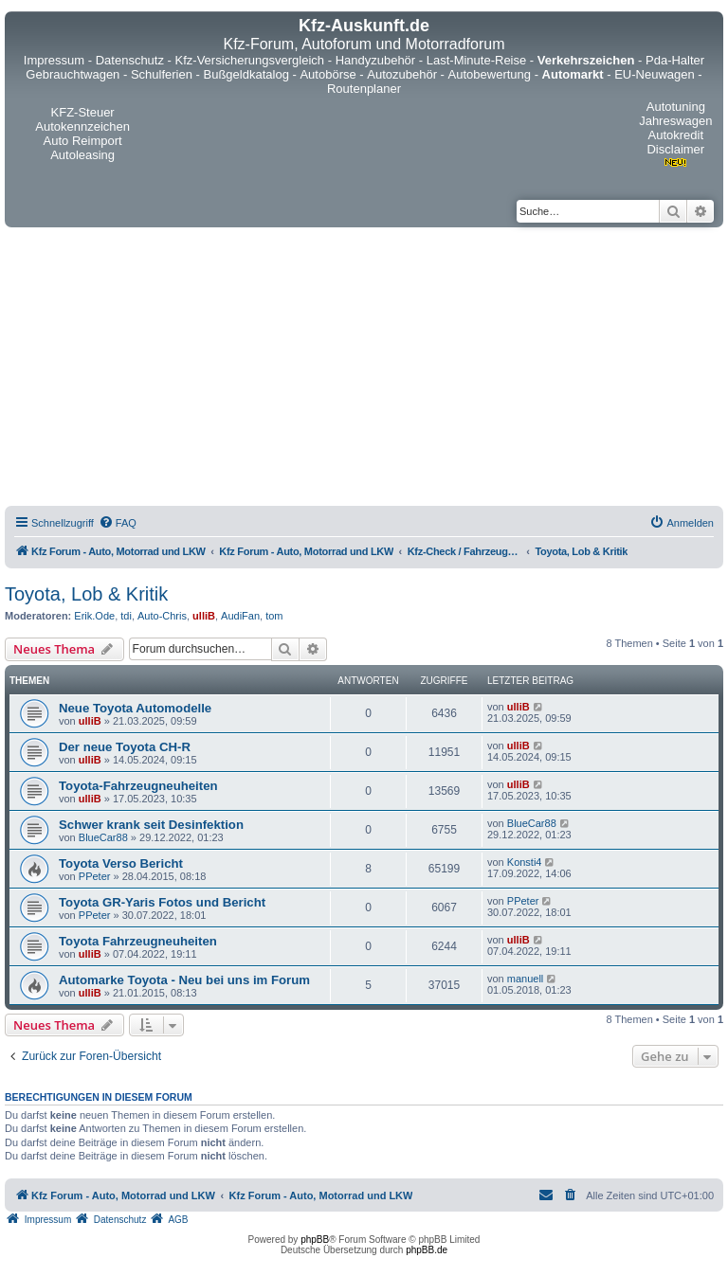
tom (273, 615)
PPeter (95, 876)
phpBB (314, 1239)
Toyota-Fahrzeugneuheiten (138, 786)
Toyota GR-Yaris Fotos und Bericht (162, 902)
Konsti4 (524, 862)
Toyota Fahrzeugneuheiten (138, 941)
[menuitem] (117, 523)
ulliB (203, 615)
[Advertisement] (364, 369)
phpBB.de (426, 1250)
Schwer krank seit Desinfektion (151, 825)
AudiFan (240, 615)
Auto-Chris (162, 615)
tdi (126, 615)
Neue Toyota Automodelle (135, 708)
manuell (525, 978)
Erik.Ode (94, 615)
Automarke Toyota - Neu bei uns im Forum (184, 980)
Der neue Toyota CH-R (125, 747)
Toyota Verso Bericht (121, 863)
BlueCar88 (103, 837)
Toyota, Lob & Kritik (86, 594)
